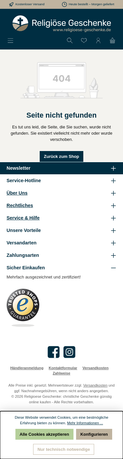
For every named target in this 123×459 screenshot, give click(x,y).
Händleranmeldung (26, 368)
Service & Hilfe (23, 217)
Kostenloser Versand (30, 4)
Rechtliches (20, 205)
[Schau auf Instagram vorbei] (69, 352)
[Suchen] (70, 40)
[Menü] (10, 40)
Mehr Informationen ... (85, 423)
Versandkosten (95, 368)
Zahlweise (61, 373)
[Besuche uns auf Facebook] (53, 352)
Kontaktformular (63, 368)
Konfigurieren (94, 434)
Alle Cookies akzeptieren (44, 434)
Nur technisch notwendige (63, 449)
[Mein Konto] (98, 40)
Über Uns (17, 193)
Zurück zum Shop (61, 156)
